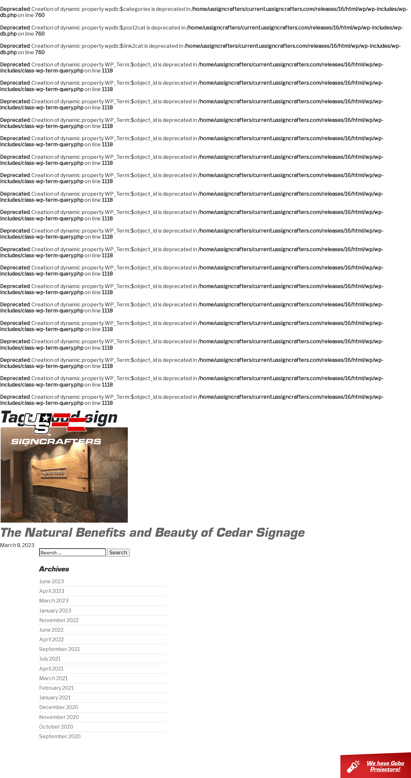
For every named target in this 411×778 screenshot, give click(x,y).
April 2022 (51, 640)
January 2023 (55, 611)
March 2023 (53, 601)
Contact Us (345, 428)
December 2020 (58, 707)
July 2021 (50, 659)
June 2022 (51, 630)
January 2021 (55, 698)
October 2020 (56, 727)
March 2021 (53, 678)
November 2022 (59, 620)
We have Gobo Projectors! (388, 766)
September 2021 (59, 649)
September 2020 (60, 736)
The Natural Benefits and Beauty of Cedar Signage (152, 531)
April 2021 (51, 669)
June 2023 (51, 581)
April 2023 (51, 591)
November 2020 (59, 717)
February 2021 (56, 688)
